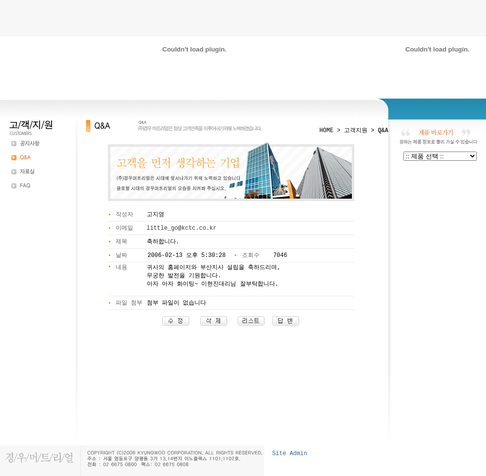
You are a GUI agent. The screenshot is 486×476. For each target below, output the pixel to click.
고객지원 (355, 130)
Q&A (383, 130)
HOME (326, 130)
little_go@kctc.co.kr (182, 228)
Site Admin (289, 453)
